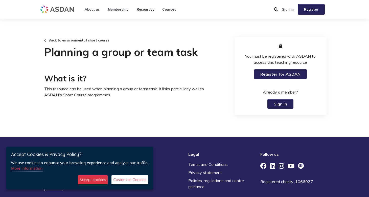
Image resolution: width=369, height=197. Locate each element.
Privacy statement (205, 172)
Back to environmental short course (76, 40)
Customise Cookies (129, 179)
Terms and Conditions (208, 164)
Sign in (288, 9)
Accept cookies (93, 179)
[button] (276, 9)
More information (27, 168)
